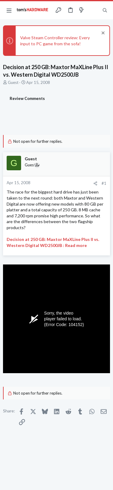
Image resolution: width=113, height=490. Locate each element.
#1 (104, 183)
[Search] (105, 10)
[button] (9, 10)
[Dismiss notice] (102, 33)
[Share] (95, 183)
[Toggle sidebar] (93, 10)
